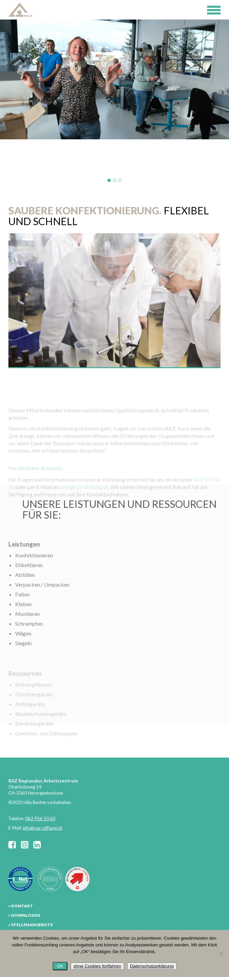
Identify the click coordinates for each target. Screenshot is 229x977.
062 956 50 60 (40, 818)
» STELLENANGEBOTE (30, 924)
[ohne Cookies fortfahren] (220, 953)
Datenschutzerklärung (152, 966)
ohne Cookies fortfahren (97, 966)
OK (60, 966)
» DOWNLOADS (24, 915)
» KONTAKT (20, 905)
